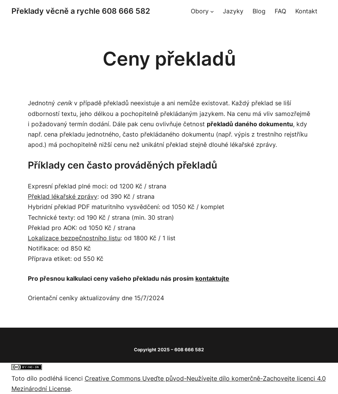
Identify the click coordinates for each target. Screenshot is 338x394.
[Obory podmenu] (212, 11)
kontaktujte (212, 278)
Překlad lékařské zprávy (62, 196)
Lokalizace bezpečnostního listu (74, 238)
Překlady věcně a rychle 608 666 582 (80, 11)
